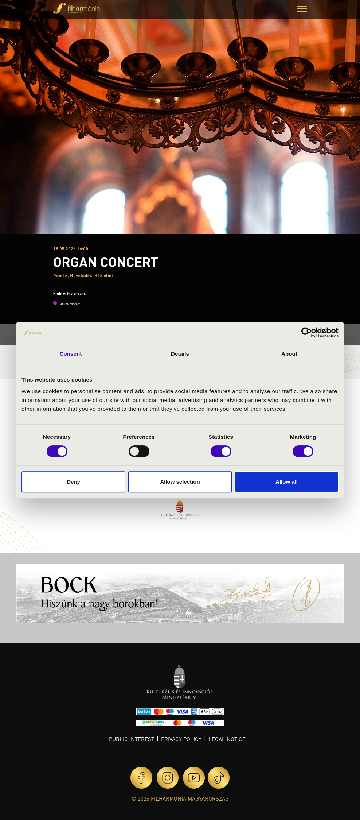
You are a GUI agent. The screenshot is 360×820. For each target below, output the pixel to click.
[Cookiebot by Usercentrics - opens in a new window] (307, 332)
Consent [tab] (71, 354)
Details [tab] (180, 354)
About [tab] (289, 354)
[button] (302, 9)
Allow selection (180, 482)
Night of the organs (69, 293)
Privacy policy (181, 739)
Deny (73, 482)
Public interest (131, 739)
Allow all (286, 482)
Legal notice (227, 739)
